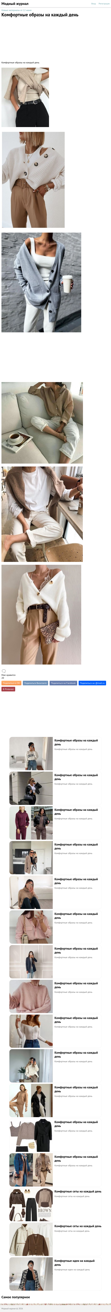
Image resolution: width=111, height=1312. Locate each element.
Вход (93, 3)
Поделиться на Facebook (63, 683)
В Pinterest (8, 689)
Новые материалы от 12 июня (16, 10)
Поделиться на (92, 683)
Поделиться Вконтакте (35, 683)
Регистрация (104, 3)
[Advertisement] (55, 38)
